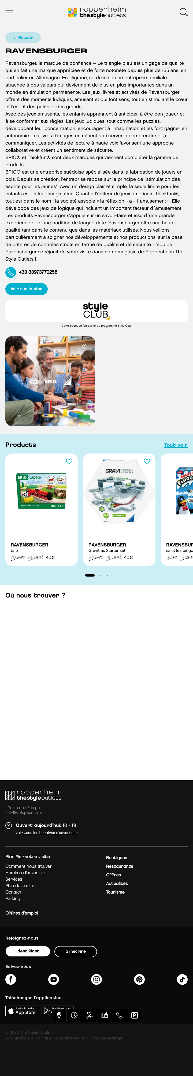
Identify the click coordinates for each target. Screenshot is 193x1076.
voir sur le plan (27, 289)
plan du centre (20, 886)
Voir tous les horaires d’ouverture (47, 833)
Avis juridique (17, 1038)
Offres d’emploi (21, 913)
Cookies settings (106, 1038)
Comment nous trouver (28, 867)
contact (13, 892)
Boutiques (116, 858)
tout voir (176, 445)
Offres (113, 875)
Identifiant (27, 951)
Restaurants (119, 867)
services (13, 879)
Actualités (117, 884)
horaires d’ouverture (25, 873)
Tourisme (115, 892)
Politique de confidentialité (60, 1038)
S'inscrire (76, 951)
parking (12, 899)
